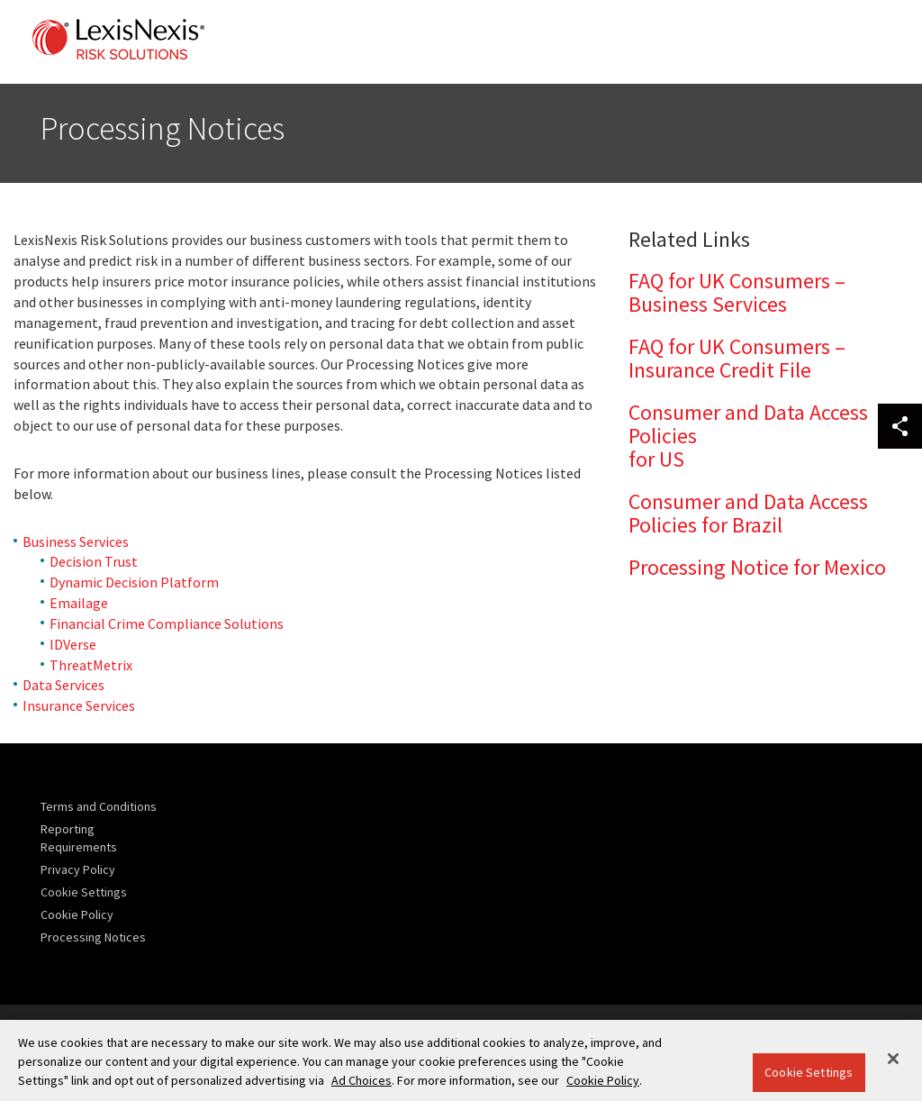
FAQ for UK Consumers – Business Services (736, 292)
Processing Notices (93, 937)
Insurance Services (79, 705)
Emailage (79, 603)
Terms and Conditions (99, 806)
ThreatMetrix (91, 665)
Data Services (63, 685)
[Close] (893, 1058)
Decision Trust (94, 561)
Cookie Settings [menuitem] (84, 892)
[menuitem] (103, 806)
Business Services (76, 541)
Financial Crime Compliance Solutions (167, 623)
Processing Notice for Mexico (757, 567)
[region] (461, 1060)
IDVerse (73, 644)
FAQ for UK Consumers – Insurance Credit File (736, 358)
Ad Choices (361, 1080)
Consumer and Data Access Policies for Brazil (748, 513)
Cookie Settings (808, 1072)
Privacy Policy (78, 869)
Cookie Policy (77, 914)
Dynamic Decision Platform (134, 582)
